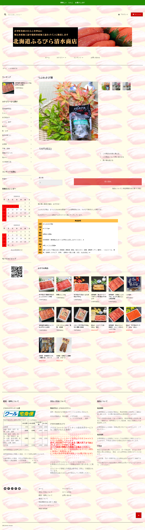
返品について (116, 188)
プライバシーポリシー (46, 505)
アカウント (124, 14)
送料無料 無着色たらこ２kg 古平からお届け (23, 84)
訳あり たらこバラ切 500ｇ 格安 (98, 326)
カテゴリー (62, 57)
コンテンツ (79, 57)
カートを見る (66, 492)
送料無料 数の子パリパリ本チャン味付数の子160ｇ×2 (98, 296)
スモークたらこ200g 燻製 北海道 (63, 326)
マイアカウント (67, 489)
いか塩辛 (128, 294)
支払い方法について (45, 492)
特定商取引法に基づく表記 (132, 188)
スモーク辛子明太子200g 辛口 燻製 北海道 (81, 326)
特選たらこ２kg (61, 294)
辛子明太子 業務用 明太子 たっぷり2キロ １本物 (46, 295)
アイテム (136, 14)
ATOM (45, 508)
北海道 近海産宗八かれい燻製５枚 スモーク (46, 357)
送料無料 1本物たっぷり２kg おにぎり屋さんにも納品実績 (116, 296)
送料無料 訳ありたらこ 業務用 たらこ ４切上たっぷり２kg (116, 327)
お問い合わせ (95, 57)
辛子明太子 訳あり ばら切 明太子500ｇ (81, 295)
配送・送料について (45, 495)
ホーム (47, 57)
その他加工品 (13, 68)
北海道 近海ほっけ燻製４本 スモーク (63, 357)
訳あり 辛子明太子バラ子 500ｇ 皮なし (133, 326)
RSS (40, 508)
